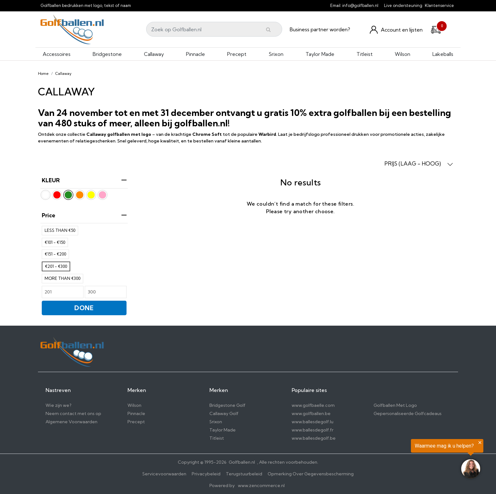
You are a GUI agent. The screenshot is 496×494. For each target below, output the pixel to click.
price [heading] (84, 215)
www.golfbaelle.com (313, 405)
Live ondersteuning (403, 5)
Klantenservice (439, 5)
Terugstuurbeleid (244, 474)
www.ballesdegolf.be (314, 438)
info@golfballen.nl (360, 5)
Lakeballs (442, 54)
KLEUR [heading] (84, 180)
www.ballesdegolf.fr (312, 430)
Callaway (154, 54)
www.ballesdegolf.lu (312, 422)
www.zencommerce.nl (261, 485)
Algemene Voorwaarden (71, 422)
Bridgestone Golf (227, 405)
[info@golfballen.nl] (382, 5)
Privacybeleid (206, 474)
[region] (418, 459)
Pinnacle (195, 54)
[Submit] (268, 29)
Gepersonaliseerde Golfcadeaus (408, 413)
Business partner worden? (320, 29)
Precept (236, 54)
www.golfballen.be (311, 413)
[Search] (214, 29)
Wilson (402, 54)
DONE (84, 308)
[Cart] (436, 29)
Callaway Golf (224, 413)
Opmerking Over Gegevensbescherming (311, 474)
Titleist (364, 54)
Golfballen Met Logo (395, 405)
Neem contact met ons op (73, 413)
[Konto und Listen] (396, 30)
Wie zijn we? (58, 405)
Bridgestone (107, 54)
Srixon (276, 54)
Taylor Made (320, 54)
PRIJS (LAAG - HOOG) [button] (418, 163)
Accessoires (57, 54)
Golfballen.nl (242, 462)
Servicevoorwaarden (164, 474)
